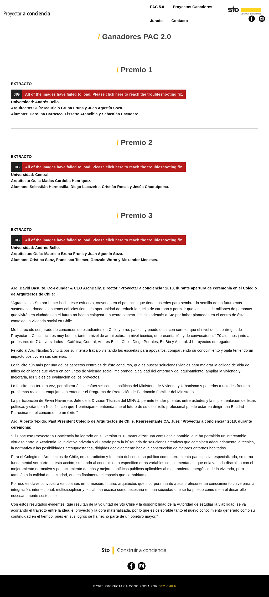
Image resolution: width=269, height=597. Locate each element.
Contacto (159, 10)
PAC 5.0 (65, 10)
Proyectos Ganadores (101, 10)
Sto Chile (167, 586)
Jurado (135, 10)
